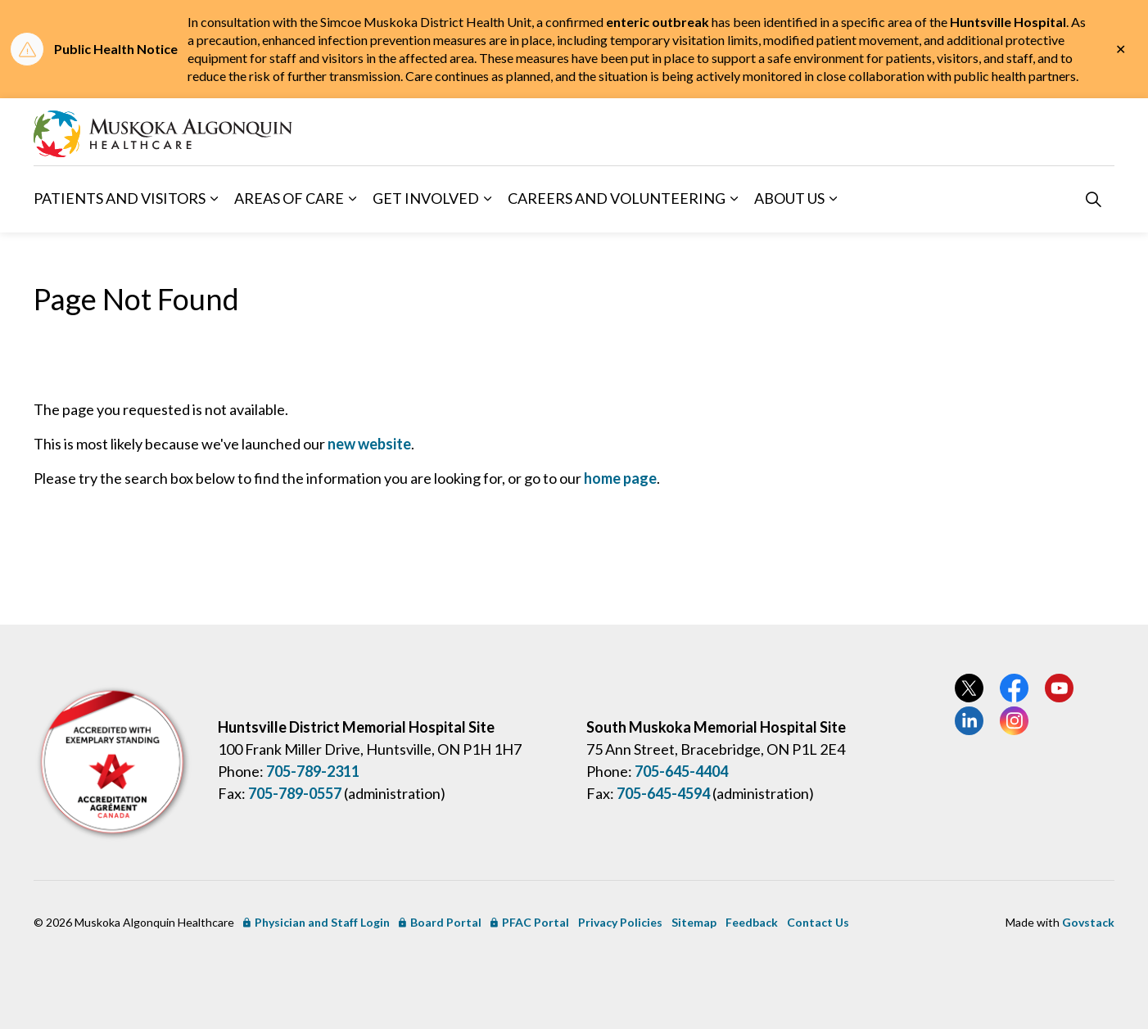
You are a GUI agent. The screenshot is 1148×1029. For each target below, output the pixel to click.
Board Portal (440, 922)
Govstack (1088, 922)
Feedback (751, 922)
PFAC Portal (529, 922)
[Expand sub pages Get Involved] (487, 198)
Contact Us (818, 922)
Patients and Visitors (120, 198)
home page (620, 478)
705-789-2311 (312, 771)
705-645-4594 (663, 793)
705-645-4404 (681, 771)
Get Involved (426, 198)
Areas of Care (289, 198)
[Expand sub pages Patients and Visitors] (214, 198)
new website (369, 444)
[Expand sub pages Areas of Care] (352, 198)
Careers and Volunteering (616, 198)
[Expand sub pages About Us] (833, 198)
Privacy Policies (620, 922)
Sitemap (693, 922)
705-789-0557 (294, 793)
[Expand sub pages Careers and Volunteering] (733, 198)
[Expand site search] (1093, 198)
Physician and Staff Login (316, 922)
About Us (789, 198)
